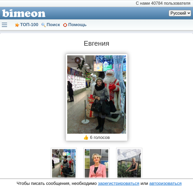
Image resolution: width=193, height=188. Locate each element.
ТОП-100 (29, 24)
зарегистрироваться (118, 183)
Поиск (53, 24)
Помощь (77, 24)
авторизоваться (165, 183)
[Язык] (180, 13)
